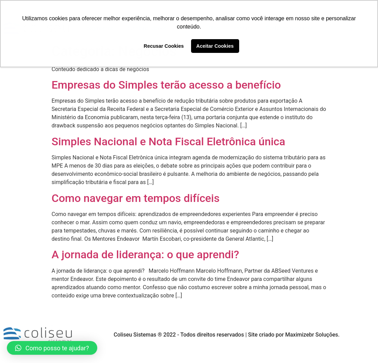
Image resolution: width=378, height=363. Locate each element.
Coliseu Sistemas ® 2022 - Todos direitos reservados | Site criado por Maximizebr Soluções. (227, 334)
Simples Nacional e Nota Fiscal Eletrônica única (168, 141)
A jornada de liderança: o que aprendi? (145, 254)
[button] (52, 348)
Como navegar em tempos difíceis (136, 198)
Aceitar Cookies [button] (215, 46)
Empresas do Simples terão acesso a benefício (166, 84)
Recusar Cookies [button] (164, 46)
